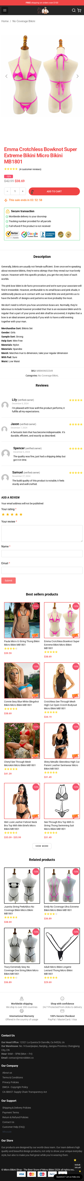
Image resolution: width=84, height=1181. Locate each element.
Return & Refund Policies (15, 1117)
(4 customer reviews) (30, 169)
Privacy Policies (10, 1082)
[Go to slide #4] (63, 135)
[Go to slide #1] (9, 135)
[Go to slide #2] (27, 135)
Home (5, 21)
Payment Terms (10, 1112)
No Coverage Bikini (23, 21)
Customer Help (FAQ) (13, 1127)
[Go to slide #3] (45, 135)
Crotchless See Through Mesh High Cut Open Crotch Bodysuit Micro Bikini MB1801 (60, 705)
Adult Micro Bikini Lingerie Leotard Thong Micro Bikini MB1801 (58, 970)
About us (7, 1072)
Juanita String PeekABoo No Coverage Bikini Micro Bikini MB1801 (19, 910)
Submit (8, 580)
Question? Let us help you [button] (68, 1177)
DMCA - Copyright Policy (15, 1087)
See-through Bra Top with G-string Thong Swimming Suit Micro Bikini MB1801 (59, 825)
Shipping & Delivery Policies (16, 1107)
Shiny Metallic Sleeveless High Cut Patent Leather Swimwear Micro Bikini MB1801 (62, 765)
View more (42, 846)
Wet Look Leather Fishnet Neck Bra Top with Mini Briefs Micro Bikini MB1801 (20, 825)
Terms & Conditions (12, 1077)
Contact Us (8, 1122)
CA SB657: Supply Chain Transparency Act (24, 1092)
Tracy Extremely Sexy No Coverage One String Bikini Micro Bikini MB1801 (21, 970)
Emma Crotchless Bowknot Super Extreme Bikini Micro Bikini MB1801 (61, 645)
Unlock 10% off (78, 1166)
